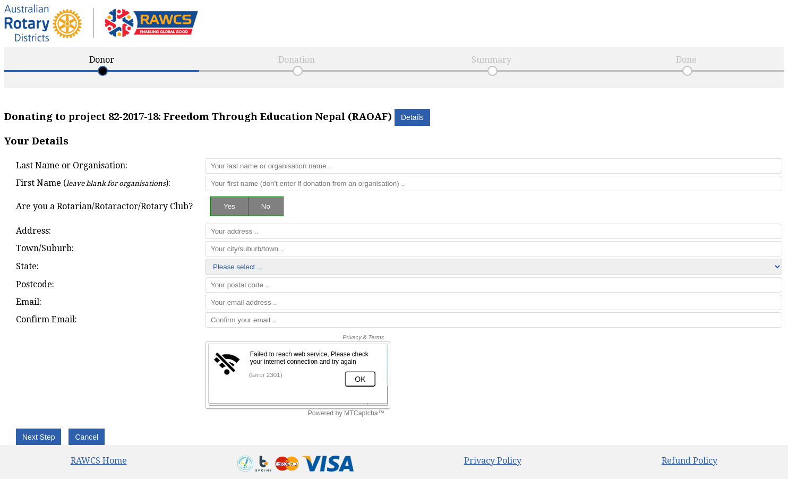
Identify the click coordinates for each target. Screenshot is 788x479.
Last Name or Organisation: (71, 165)
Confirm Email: (46, 319)
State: (27, 266)
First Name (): (93, 183)
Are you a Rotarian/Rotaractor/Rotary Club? (104, 206)
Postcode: (35, 284)
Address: (33, 231)
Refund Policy (689, 461)
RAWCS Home (99, 461)
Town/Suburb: (45, 248)
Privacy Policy (492, 461)
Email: (28, 302)
